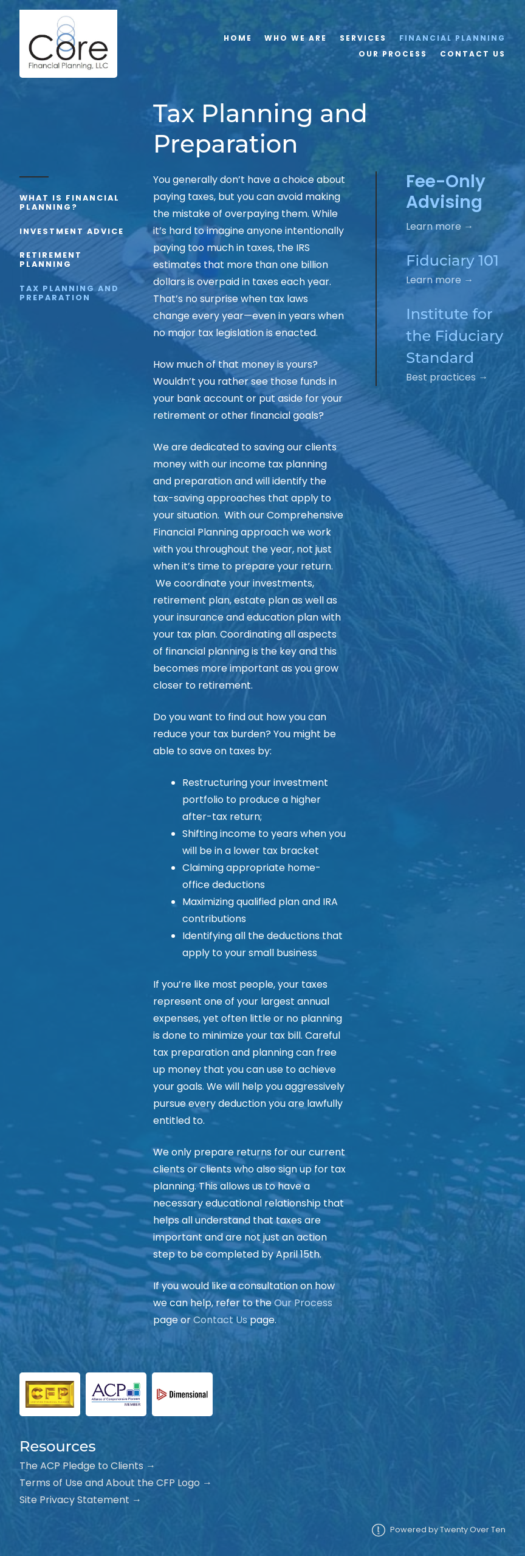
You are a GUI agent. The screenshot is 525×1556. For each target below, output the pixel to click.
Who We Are (295, 38)
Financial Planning (452, 38)
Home (238, 38)
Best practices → (447, 377)
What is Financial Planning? (69, 202)
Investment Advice (71, 231)
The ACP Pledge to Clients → (87, 1466)
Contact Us (473, 54)
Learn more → (439, 226)
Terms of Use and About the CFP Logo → (115, 1483)
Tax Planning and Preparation (69, 293)
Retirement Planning (50, 259)
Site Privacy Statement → (80, 1500)
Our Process (393, 54)
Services (363, 38)
